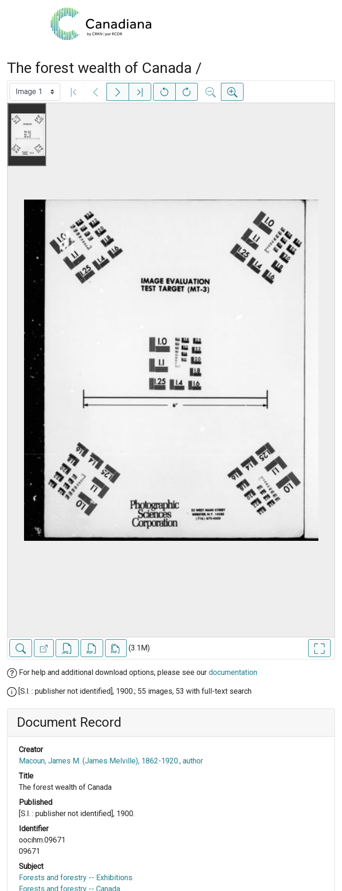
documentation (233, 672)
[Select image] (34, 92)
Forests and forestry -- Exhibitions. (76, 877)
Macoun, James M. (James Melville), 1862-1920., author (111, 760)
